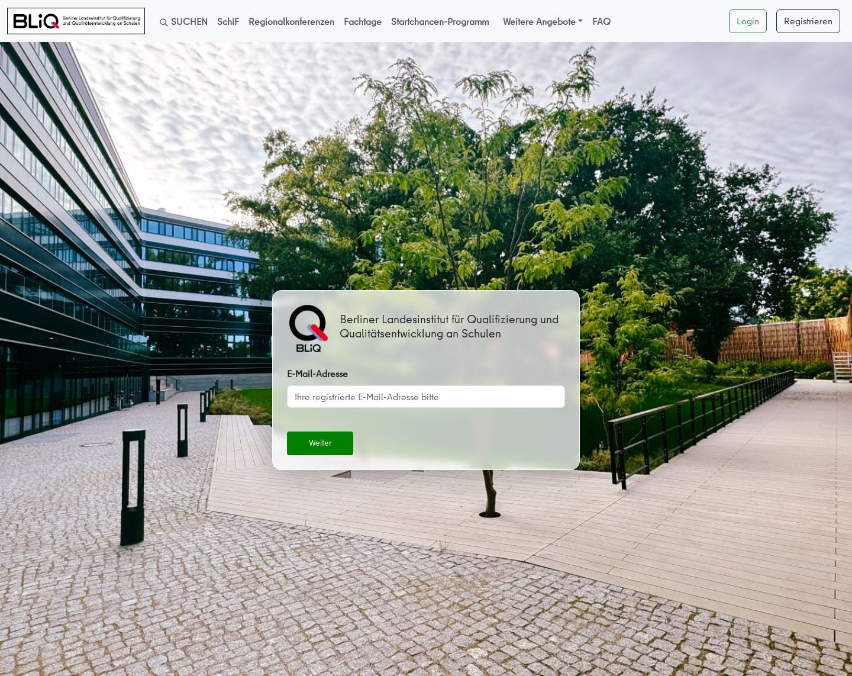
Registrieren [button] (808, 20)
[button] (543, 21)
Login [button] (748, 20)
